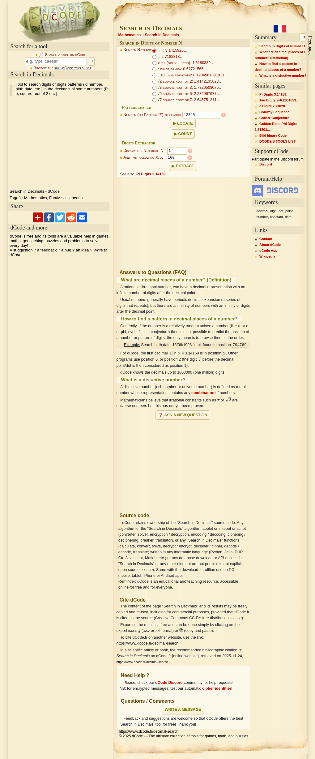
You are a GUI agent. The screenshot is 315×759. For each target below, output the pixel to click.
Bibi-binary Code (273, 135)
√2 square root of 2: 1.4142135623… (187, 81)
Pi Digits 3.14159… (152, 174)
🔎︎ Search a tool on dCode (62, 55)
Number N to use (137, 50)
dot (281, 211)
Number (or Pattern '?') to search (152, 115)
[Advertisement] (60, 142)
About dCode (270, 245)
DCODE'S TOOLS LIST (277, 141)
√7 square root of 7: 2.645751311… (186, 100)
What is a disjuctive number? (282, 75)
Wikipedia (267, 256)
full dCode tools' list (72, 68)
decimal (262, 211)
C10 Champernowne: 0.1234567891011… (190, 75)
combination (202, 393)
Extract (185, 166)
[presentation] (218, 400)
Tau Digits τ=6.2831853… (279, 100)
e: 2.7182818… (168, 56)
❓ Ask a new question (182, 415)
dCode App (268, 250)
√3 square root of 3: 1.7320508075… (187, 87)
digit (273, 211)
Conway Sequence (274, 112)
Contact (265, 239)
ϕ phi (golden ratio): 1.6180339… (183, 63)
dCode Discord (169, 682)
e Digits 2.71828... (273, 106)
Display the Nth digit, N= (144, 151)
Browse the (63, 68)
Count (185, 134)
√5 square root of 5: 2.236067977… (186, 94)
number (262, 217)
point (289, 211)
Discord (265, 164)
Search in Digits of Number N (282, 46)
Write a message (183, 709)
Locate (185, 123)
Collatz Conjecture (274, 118)
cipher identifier (216, 688)
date (288, 217)
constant (276, 217)
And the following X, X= (144, 158)
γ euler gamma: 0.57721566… (179, 69)
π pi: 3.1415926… (169, 50)
